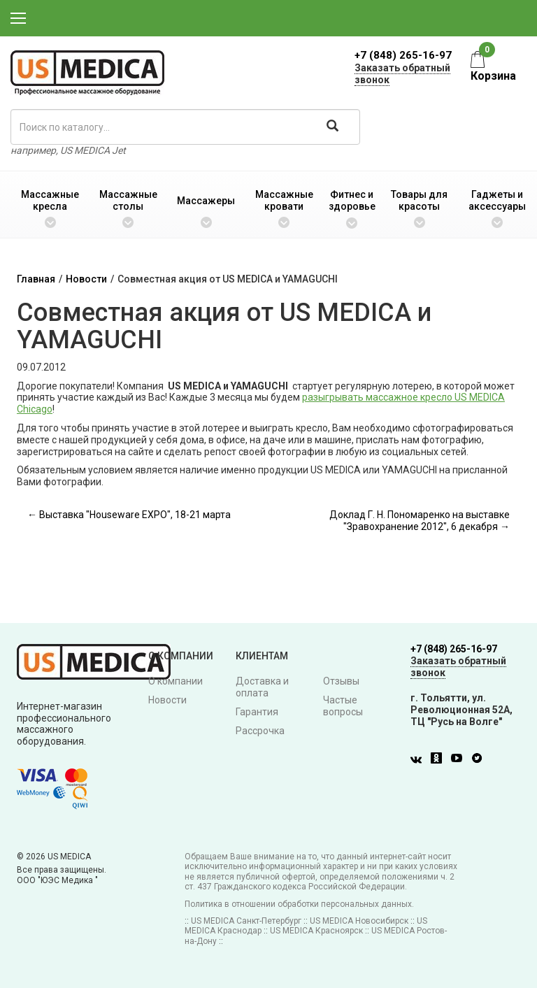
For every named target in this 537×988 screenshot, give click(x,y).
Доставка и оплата (262, 687)
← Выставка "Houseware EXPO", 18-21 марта (129, 514)
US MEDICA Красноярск (316, 931)
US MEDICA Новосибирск (359, 921)
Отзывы (341, 681)
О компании (175, 681)
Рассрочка (260, 730)
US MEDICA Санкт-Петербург (246, 921)
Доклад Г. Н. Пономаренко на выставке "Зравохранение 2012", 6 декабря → (419, 520)
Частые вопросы (343, 705)
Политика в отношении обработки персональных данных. (299, 904)
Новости (86, 279)
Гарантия (257, 711)
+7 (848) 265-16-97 (403, 55)
